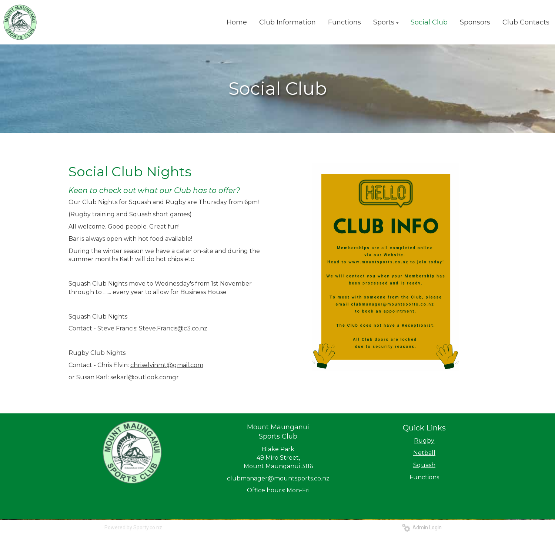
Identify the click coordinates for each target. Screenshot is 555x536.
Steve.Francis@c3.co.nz (173, 328)
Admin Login (422, 527)
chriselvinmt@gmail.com (166, 365)
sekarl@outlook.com (141, 377)
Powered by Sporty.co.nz (133, 527)
